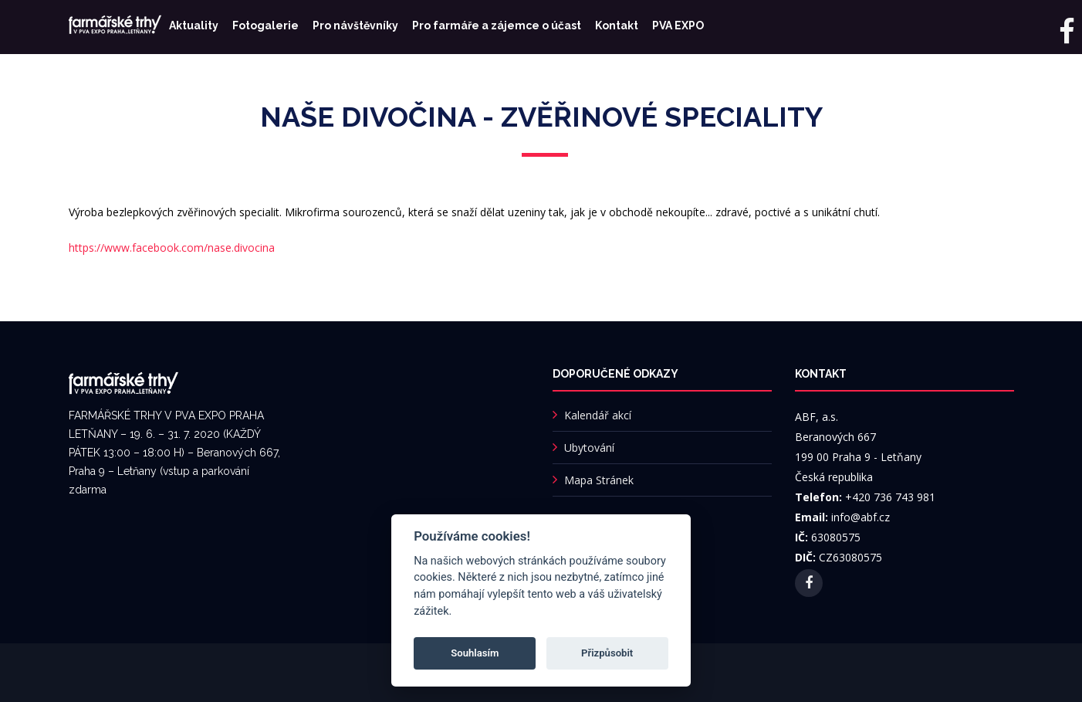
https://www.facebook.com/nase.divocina (172, 247)
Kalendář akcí (597, 415)
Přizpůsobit (607, 653)
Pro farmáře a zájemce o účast (496, 25)
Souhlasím (475, 653)
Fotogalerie (265, 25)
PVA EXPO (678, 25)
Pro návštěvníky (355, 25)
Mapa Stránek (599, 480)
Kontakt (616, 25)
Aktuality (193, 25)
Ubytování (589, 447)
